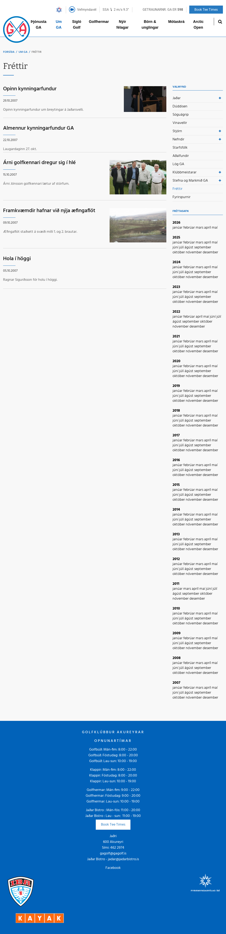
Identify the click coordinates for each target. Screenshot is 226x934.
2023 (176, 287)
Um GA (23, 52)
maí (215, 228)
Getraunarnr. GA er (163, 10)
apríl (208, 228)
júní (176, 247)
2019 (176, 386)
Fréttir (36, 52)
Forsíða (8, 52)
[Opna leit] (220, 21)
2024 (176, 262)
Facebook (113, 868)
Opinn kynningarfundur (30, 89)
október (179, 252)
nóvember (194, 252)
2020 (176, 361)
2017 (176, 435)
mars (200, 228)
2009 (177, 633)
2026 (176, 223)
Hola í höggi (17, 259)
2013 (176, 534)
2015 (176, 485)
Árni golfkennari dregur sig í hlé (39, 163)
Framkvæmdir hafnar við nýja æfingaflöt (49, 211)
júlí (182, 247)
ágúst (189, 247)
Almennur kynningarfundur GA (38, 128)
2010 (176, 609)
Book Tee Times (113, 825)
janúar (178, 228)
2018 (176, 411)
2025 (176, 238)
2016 (176, 460)
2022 (176, 312)
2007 (176, 683)
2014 (176, 510)
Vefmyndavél (86, 10)
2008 (177, 658)
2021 (176, 337)
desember (210, 252)
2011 (176, 584)
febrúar (189, 228)
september (202, 247)
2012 (176, 559)
